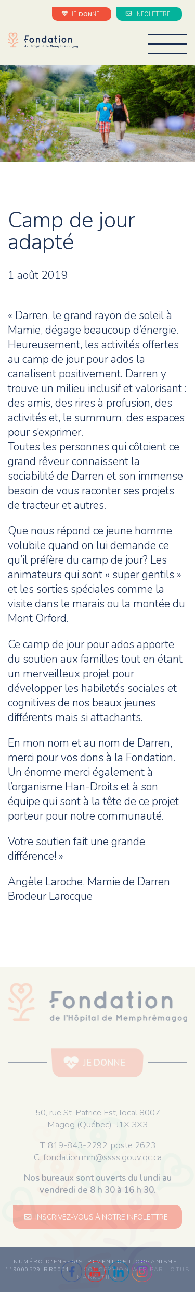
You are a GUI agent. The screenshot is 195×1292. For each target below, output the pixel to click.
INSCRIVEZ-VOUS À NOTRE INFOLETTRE (97, 1217)
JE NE (82, 14)
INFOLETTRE (149, 14)
